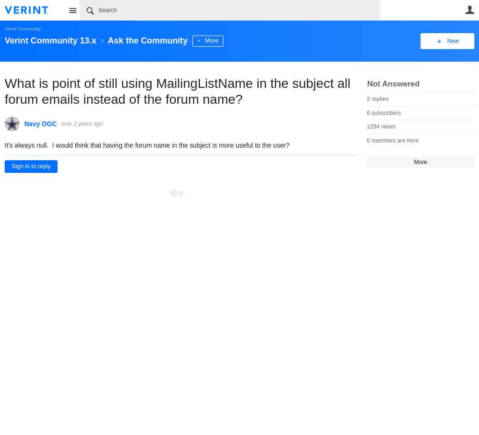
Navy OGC (40, 124)
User (469, 9)
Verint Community (23, 28)
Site (72, 10)
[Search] (230, 10)
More (211, 40)
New (453, 41)
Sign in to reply (31, 166)
